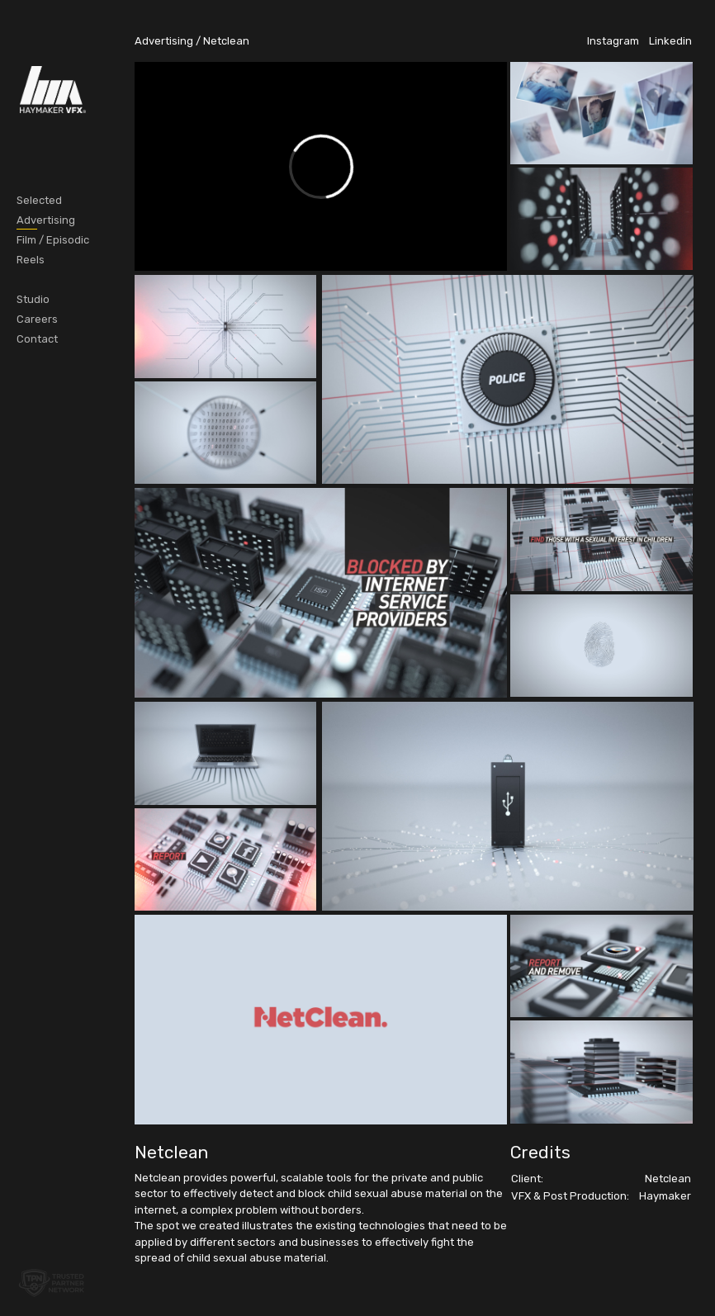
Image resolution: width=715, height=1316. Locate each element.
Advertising (46, 220)
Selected (39, 200)
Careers (37, 319)
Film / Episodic (53, 240)
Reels (31, 259)
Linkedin (670, 41)
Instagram (613, 41)
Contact (37, 339)
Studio (33, 299)
